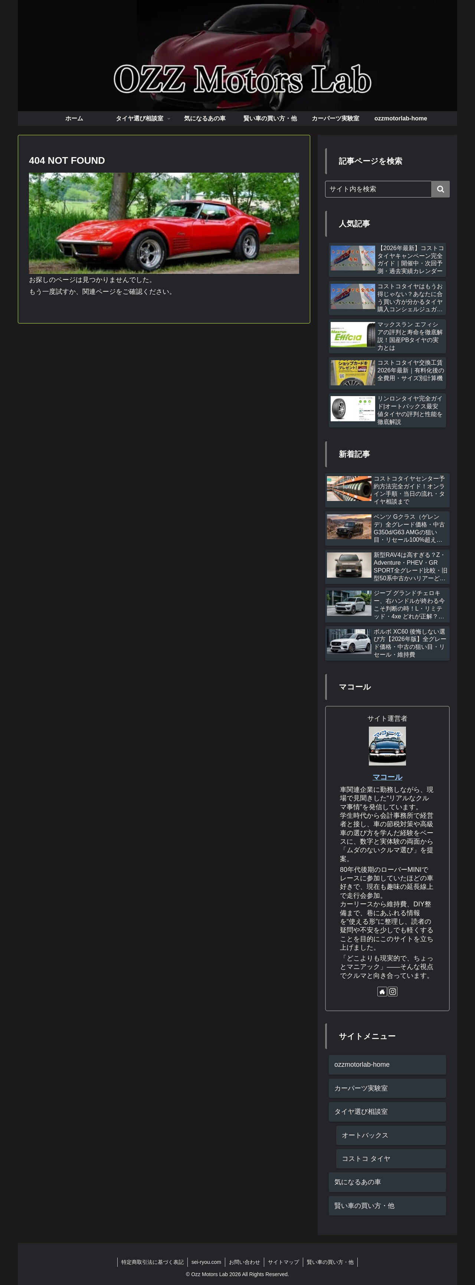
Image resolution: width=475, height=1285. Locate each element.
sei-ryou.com (206, 1262)
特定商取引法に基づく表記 (152, 1262)
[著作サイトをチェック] (382, 991)
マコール (387, 777)
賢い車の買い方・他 (330, 1262)
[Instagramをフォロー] (392, 991)
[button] (440, 189)
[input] (387, 189)
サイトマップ (283, 1262)
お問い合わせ (244, 1262)
